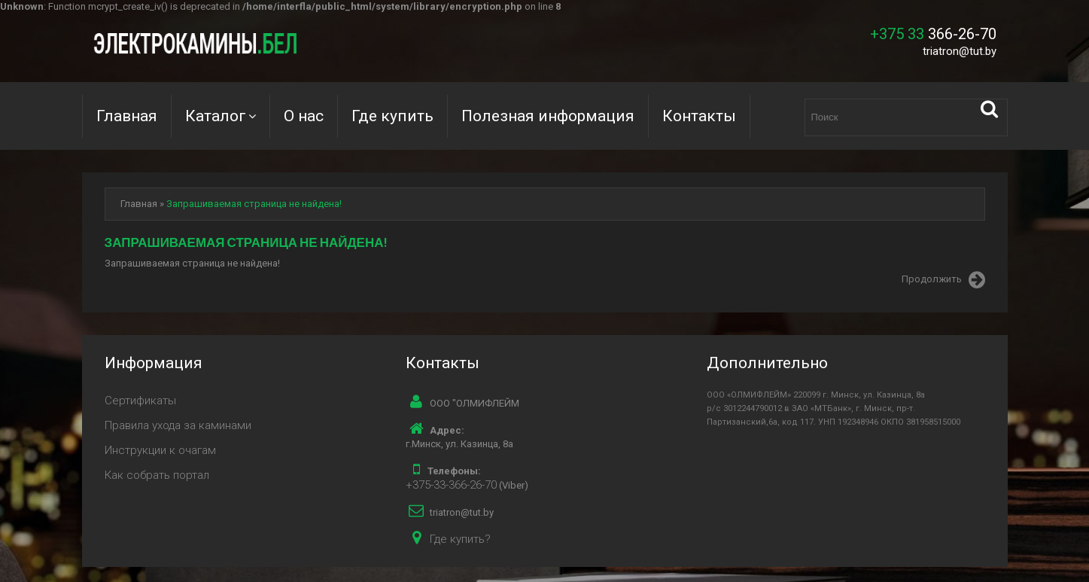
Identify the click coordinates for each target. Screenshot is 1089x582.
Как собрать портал (157, 475)
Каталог (215, 116)
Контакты (699, 116)
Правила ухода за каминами (178, 425)
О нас (304, 116)
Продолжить (943, 280)
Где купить (392, 116)
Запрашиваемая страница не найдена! (254, 203)
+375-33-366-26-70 (451, 485)
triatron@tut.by (959, 51)
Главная (126, 116)
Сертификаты (140, 400)
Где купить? (460, 539)
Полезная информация (547, 116)
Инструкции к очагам (160, 450)
